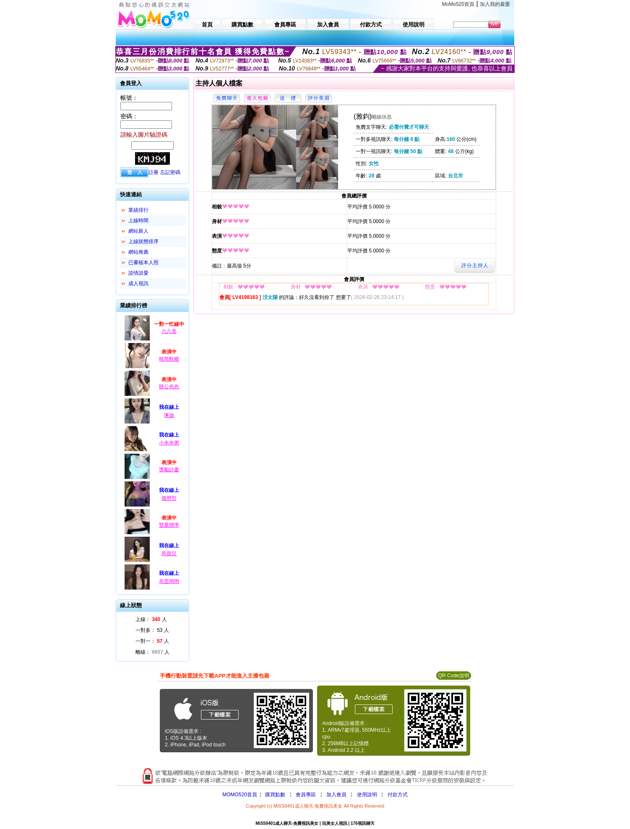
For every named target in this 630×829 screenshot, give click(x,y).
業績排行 (138, 210)
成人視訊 (138, 283)
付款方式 (398, 795)
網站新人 (138, 231)
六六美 (169, 331)
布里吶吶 (169, 581)
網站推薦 (138, 252)
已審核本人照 (143, 262)
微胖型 (169, 498)
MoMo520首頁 (458, 4)
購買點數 (274, 795)
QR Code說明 (453, 675)
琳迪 (169, 415)
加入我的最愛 (495, 4)
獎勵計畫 (169, 470)
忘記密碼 (170, 172)
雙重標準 (169, 525)
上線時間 (138, 220)
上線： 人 (151, 619)
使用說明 (367, 795)
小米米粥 (169, 443)
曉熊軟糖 (169, 359)
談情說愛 (138, 273)
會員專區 (306, 795)
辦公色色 (169, 387)
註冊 (153, 172)
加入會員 (336, 795)
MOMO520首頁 (239, 795)
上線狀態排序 (143, 241)
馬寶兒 (169, 553)
